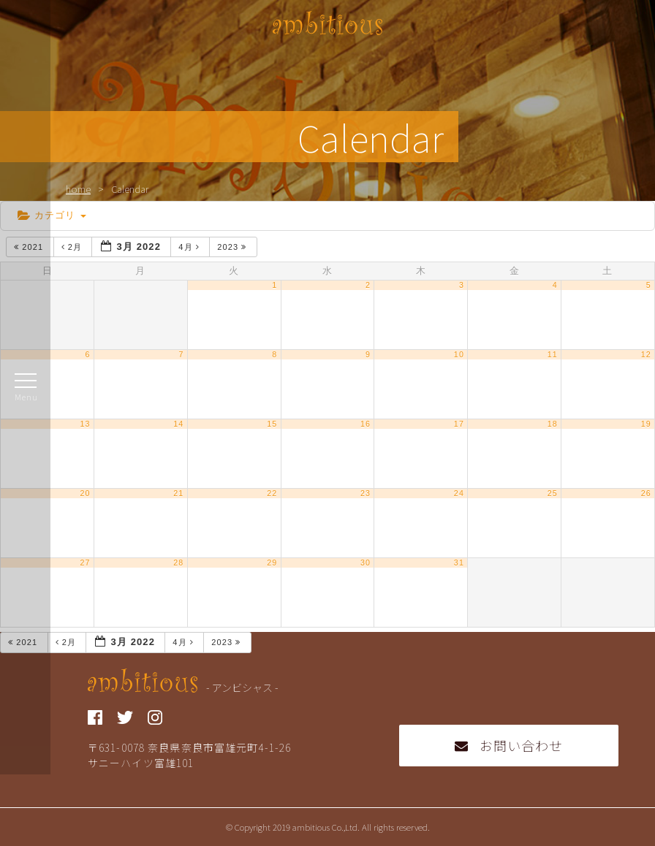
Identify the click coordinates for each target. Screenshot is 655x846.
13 (85, 423)
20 (85, 493)
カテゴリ (52, 215)
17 (459, 423)
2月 (73, 247)
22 (272, 493)
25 (553, 493)
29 (272, 562)
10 (459, 354)
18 (553, 423)
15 (272, 423)
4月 (190, 247)
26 (646, 493)
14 (178, 423)
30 (365, 562)
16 (365, 423)
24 (459, 493)
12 (646, 354)
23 (365, 493)
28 (178, 562)
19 (646, 423)
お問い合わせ (509, 745)
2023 (233, 247)
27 (85, 562)
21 (178, 493)
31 (459, 562)
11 (553, 354)
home (78, 189)
